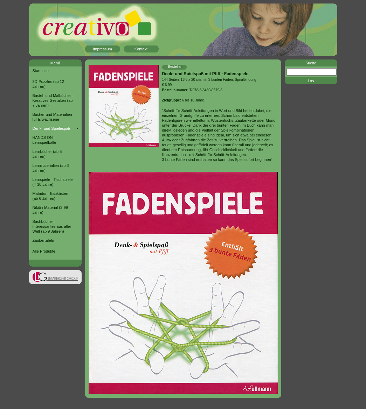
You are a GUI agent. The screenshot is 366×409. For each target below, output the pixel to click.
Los (311, 81)
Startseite (41, 71)
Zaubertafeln (43, 240)
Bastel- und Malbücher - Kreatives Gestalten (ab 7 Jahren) (53, 100)
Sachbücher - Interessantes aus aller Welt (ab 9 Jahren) (52, 226)
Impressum (102, 49)
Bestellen (175, 67)
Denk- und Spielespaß (52, 128)
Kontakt (140, 49)
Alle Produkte (44, 251)
